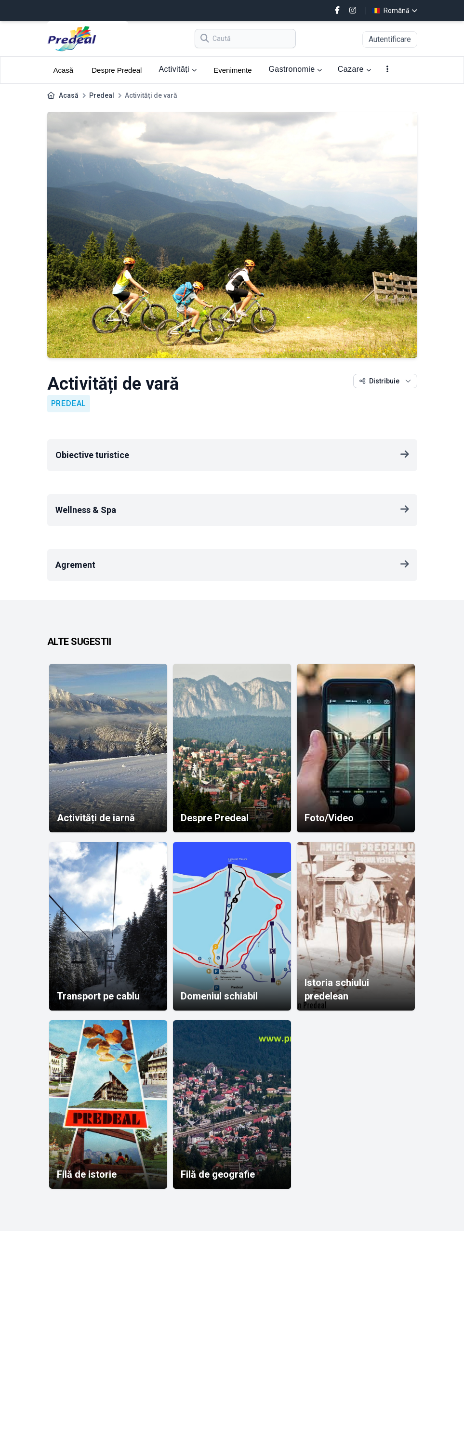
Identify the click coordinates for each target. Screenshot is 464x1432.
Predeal (101, 95)
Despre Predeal (117, 70)
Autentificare (390, 39)
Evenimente (232, 70)
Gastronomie (295, 69)
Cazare (354, 69)
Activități (178, 69)
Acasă (63, 70)
